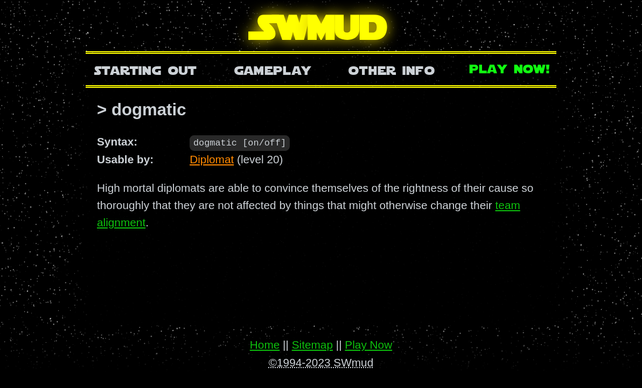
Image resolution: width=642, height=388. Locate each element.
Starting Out (145, 69)
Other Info (391, 69)
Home (265, 344)
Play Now (368, 344)
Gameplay (272, 69)
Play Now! (510, 68)
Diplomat (212, 159)
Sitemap (312, 344)
